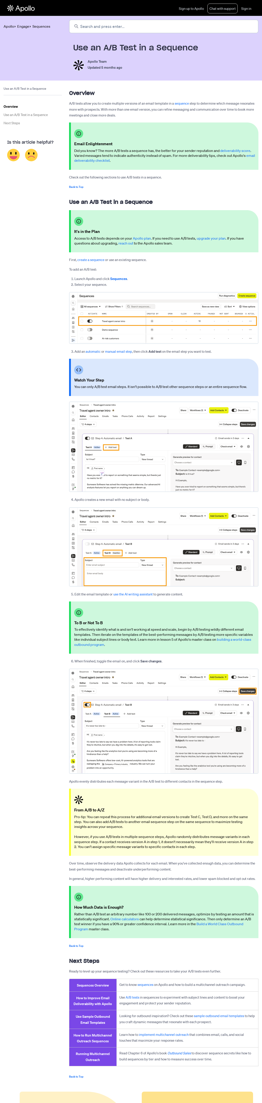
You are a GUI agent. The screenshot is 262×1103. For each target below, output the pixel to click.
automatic (93, 351)
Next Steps (12, 123)
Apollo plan (142, 238)
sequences (145, 985)
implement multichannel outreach (164, 1035)
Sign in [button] (246, 8)
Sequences (41, 26)
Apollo (9, 26)
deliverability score (235, 150)
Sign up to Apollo (191, 8)
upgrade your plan (211, 238)
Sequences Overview (93, 985)
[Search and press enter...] (163, 26)
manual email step (118, 351)
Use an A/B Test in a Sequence (26, 115)
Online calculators (124, 919)
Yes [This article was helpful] (13, 155)
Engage (23, 26)
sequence (182, 103)
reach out (125, 243)
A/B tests (132, 997)
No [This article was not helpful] (31, 155)
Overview (11, 106)
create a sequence (90, 260)
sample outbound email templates (219, 1016)
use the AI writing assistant (133, 594)
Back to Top (76, 187)
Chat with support (222, 8)
